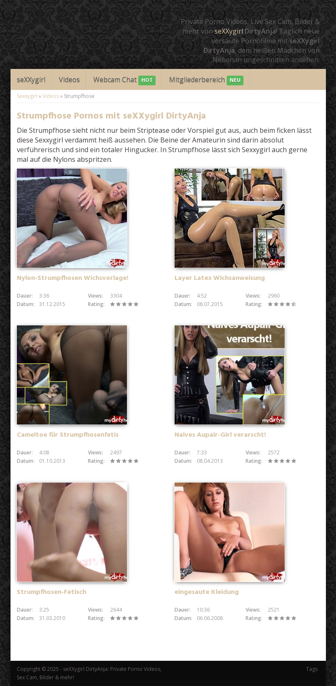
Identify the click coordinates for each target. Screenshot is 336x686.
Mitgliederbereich (206, 80)
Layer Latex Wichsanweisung (220, 278)
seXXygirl (228, 31)
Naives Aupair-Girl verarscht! (220, 435)
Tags (311, 669)
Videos (69, 79)
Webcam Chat (124, 80)
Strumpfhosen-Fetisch (51, 592)
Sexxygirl (27, 96)
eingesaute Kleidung (207, 592)
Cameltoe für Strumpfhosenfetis (68, 435)
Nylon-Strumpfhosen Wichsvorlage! (72, 278)
